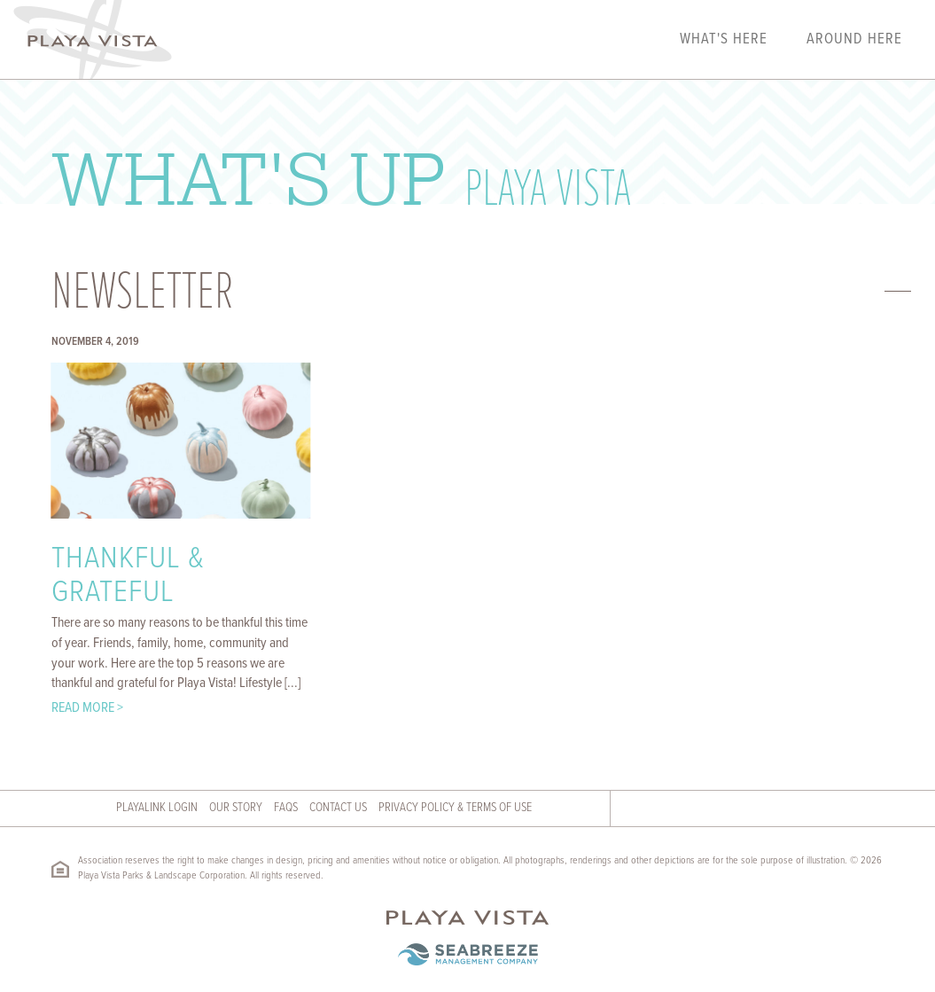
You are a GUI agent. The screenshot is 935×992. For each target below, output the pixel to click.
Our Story (235, 808)
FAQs (286, 808)
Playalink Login (157, 808)
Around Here (854, 40)
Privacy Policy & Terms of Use (455, 808)
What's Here (723, 40)
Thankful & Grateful (128, 576)
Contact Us (338, 808)
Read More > (87, 708)
